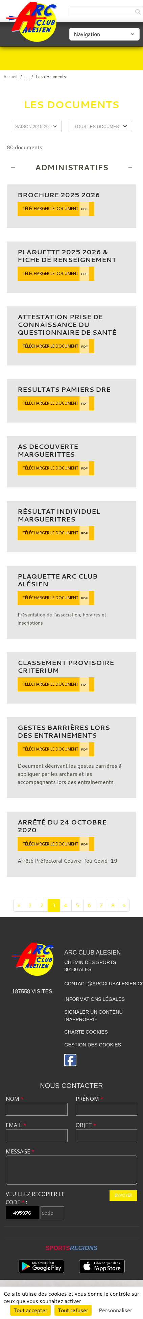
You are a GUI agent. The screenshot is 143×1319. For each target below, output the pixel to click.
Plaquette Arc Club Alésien (58, 580)
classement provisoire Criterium (66, 666)
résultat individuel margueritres (59, 515)
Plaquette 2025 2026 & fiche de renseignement (67, 256)
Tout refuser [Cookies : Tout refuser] (73, 1310)
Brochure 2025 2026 (59, 195)
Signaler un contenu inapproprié (93, 1015)
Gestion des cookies (92, 1044)
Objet (86, 1125)
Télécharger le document (56, 209)
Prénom (89, 1098)
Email (16, 1125)
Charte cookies (86, 1032)
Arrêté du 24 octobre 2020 (62, 826)
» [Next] (124, 905)
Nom (15, 1098)
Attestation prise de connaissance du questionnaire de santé (67, 324)
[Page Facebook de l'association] (70, 1060)
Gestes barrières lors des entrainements (64, 731)
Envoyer (123, 1195)
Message (20, 1151)
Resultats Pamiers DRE (64, 389)
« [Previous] (19, 905)
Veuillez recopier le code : (35, 1198)
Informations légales (94, 999)
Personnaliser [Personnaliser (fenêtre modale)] (115, 1310)
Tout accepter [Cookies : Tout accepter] (30, 1310)
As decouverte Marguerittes (48, 450)
